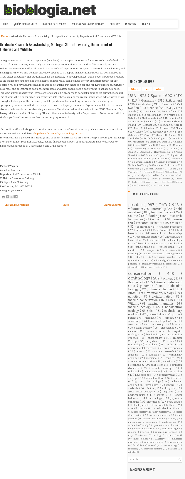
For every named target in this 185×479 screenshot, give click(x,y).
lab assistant (169, 250)
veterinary (169, 361)
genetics (135, 296)
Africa (172, 115)
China (179, 128)
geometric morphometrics (168, 425)
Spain (157, 95)
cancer (132, 331)
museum (134, 354)
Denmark (133, 121)
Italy (131, 118)
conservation (143, 273)
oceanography (167, 374)
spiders (132, 432)
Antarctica (156, 131)
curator (133, 250)
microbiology (158, 321)
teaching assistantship (153, 267)
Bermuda (173, 165)
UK (179, 95)
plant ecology (144, 327)
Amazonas (139, 141)
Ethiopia (147, 182)
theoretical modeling (153, 449)
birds (132, 293)
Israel (148, 135)
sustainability (156, 337)
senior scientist (167, 257)
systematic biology (138, 438)
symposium (134, 260)
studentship (133, 267)
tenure (177, 219)
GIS (171, 300)
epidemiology (153, 445)
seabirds (133, 388)
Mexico (139, 131)
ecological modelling (162, 314)
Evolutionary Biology (160, 293)
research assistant (150, 223)
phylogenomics (137, 395)
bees (173, 405)
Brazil (178, 124)
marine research (164, 351)
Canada (167, 104)
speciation (151, 422)
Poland (132, 124)
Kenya (172, 131)
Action (151, 388)
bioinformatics (163, 296)
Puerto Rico (157, 148)
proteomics (172, 435)
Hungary (177, 145)
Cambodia (134, 168)
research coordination (169, 243)
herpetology (154, 381)
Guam (173, 168)
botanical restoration (166, 432)
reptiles (171, 358)
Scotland (150, 128)
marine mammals (161, 303)
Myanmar (148, 172)
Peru (137, 128)
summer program (151, 263)
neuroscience (143, 374)
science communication (142, 361)
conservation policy (160, 415)
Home (5, 36)
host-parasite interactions (149, 405)
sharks (161, 395)
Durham (135, 182)
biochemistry (154, 334)
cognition (155, 354)
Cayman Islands (143, 162)
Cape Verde (165, 179)
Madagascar (162, 138)
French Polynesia (167, 162)
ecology (168, 278)
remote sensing (163, 368)
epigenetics (135, 371)
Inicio (5, 24)
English (146, 24)
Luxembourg (139, 148)
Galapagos (134, 135)
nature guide (143, 246)
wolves (145, 432)
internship (159, 209)
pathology (132, 452)
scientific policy (137, 408)
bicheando (173, 449)
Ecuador (148, 124)
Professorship (167, 246)
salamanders (175, 442)
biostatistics (168, 327)
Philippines (146, 158)
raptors (171, 385)
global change (174, 401)
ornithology (139, 278)
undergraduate (173, 236)
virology (172, 418)
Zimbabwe (164, 185)
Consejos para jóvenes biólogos (88, 24)
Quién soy (115, 24)
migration (169, 391)
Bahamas (158, 165)
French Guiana (154, 168)
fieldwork (154, 240)
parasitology (135, 422)
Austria (132, 111)
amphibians (154, 341)
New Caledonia (162, 152)
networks (143, 435)
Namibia (177, 138)
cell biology (157, 364)
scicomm (158, 219)
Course (133, 216)
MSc (139, 240)
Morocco (133, 172)
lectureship (175, 233)
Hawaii (166, 128)
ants (179, 408)
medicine (152, 358)
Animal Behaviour (169, 282)
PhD (164, 204)
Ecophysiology (161, 412)
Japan (160, 135)
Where (134, 89)
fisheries (177, 324)
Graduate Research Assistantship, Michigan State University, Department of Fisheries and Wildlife (56, 46)
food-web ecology (154, 442)
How (147, 89)
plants (155, 344)
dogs (131, 435)
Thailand (173, 148)
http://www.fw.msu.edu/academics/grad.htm (58, 133)
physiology (152, 385)
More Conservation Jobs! (146, 194)
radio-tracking (169, 428)
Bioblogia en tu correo (54, 24)
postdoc (136, 204)
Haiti (156, 182)
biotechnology (136, 364)
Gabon (173, 135)
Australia (145, 104)
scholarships (175, 240)
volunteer (135, 209)
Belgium (164, 124)
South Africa (169, 111)
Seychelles (134, 138)
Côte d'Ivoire (173, 172)
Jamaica (178, 182)
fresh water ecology (141, 391)
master (177, 223)
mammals (151, 317)
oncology (157, 435)
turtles (171, 344)
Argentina (164, 145)
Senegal (136, 145)
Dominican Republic (156, 155)
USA (133, 95)
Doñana (144, 152)
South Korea (168, 175)
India (165, 141)
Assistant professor (170, 226)
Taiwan (152, 179)
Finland (132, 115)
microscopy (133, 449)
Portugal (171, 108)
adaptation (155, 371)
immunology (155, 398)
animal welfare (155, 378)
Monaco (143, 185)
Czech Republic (153, 115)
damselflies (138, 445)
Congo (153, 141)
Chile (148, 138)
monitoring (135, 321)
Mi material (131, 24)
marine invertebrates (145, 428)
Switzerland (173, 100)
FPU (147, 260)
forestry (170, 317)
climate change (161, 289)
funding (154, 216)
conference (144, 226)
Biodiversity (137, 282)
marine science (156, 331)
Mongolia (132, 175)
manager (150, 250)
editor (157, 260)
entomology (135, 344)
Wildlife (134, 303)
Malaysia (177, 141)
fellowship (142, 243)
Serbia (155, 175)
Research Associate (146, 236)
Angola (160, 172)
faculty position (174, 253)
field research (153, 233)
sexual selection (161, 408)
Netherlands (149, 118)
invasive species (172, 348)
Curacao (178, 179)
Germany (148, 100)
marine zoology (171, 445)
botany (132, 317)
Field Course (161, 230)
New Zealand (168, 121)
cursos (140, 230)
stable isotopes (170, 422)
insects (141, 351)
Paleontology (153, 401)
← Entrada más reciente (15, 204)
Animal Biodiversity (138, 425)
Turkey (145, 165)
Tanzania (161, 158)
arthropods (169, 388)
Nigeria (144, 175)
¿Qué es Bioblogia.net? (25, 24)
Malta (134, 185)
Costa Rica (149, 111)
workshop (133, 253)
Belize (131, 152)
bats (172, 341)
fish (152, 311)
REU (138, 257)
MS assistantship (152, 253)
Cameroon (176, 158)
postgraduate (172, 264)
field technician (162, 212)
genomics (148, 286)
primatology (157, 324)
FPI (150, 257)
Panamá (150, 121)
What (158, 89)
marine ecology (140, 307)
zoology (133, 378)
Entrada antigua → (114, 204)
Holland (132, 165)
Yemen (153, 185)
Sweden (134, 108)
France (153, 108)
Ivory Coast (167, 182)
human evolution (152, 418)
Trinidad (149, 145)
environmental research (142, 348)
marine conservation (143, 300)
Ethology (160, 438)
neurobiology (141, 412)
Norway (170, 118)
